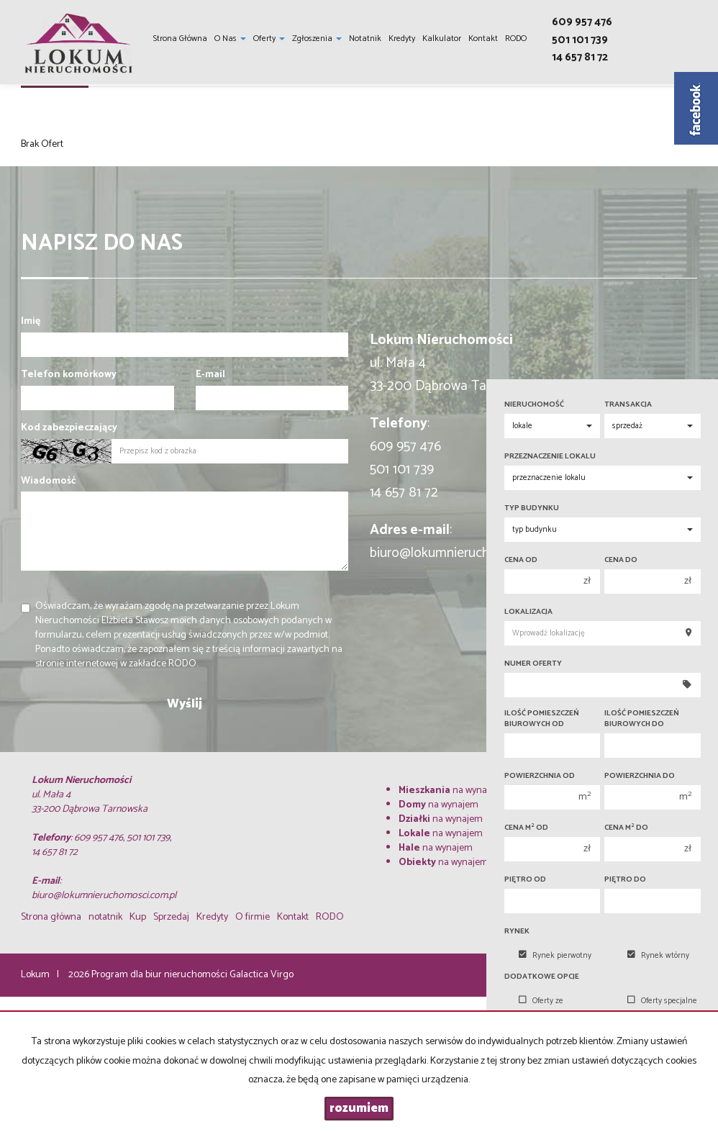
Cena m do (626, 828)
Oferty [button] (269, 38)
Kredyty (401, 38)
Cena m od (526, 828)
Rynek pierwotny (555, 955)
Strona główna (180, 38)
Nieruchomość (534, 404)
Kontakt (483, 38)
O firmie (252, 917)
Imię (30, 321)
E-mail (210, 375)
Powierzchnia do (639, 776)
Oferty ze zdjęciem (541, 1008)
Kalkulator (441, 38)
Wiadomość (48, 481)
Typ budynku (531, 508)
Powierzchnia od (539, 776)
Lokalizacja (528, 612)
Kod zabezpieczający (69, 428)
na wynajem (451, 790)
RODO (516, 38)
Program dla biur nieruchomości (160, 974)
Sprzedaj (171, 917)
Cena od (520, 560)
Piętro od (525, 879)
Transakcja (628, 404)
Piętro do (625, 879)
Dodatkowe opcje (541, 977)
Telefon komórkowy (69, 375)
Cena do (620, 560)
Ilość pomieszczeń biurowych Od (541, 719)
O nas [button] (230, 38)
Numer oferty (533, 663)
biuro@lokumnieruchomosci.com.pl (471, 553)
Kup (137, 917)
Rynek (517, 931)
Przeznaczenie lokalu (550, 456)
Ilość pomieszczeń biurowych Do (641, 719)
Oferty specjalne (662, 1001)
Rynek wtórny (658, 955)
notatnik (365, 38)
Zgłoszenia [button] (317, 38)
